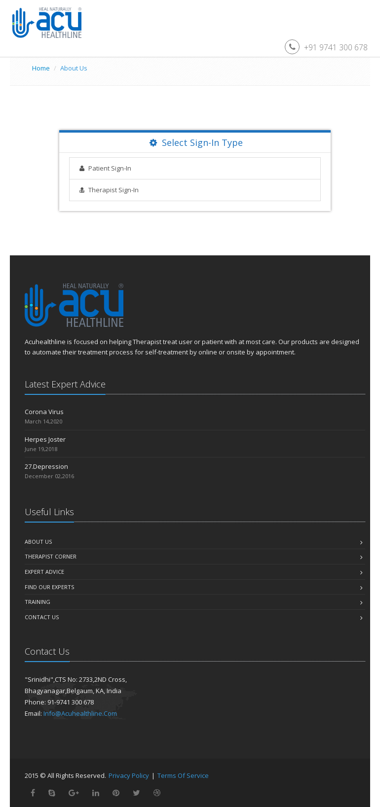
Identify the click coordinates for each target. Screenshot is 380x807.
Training (37, 601)
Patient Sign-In (109, 168)
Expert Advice (44, 571)
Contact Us (42, 617)
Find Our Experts (49, 587)
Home (41, 68)
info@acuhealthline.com (80, 713)
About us (38, 541)
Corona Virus (44, 411)
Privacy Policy (129, 775)
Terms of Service (183, 775)
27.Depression (46, 466)
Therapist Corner (50, 556)
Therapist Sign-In (113, 189)
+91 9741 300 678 (336, 47)
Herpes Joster (45, 439)
